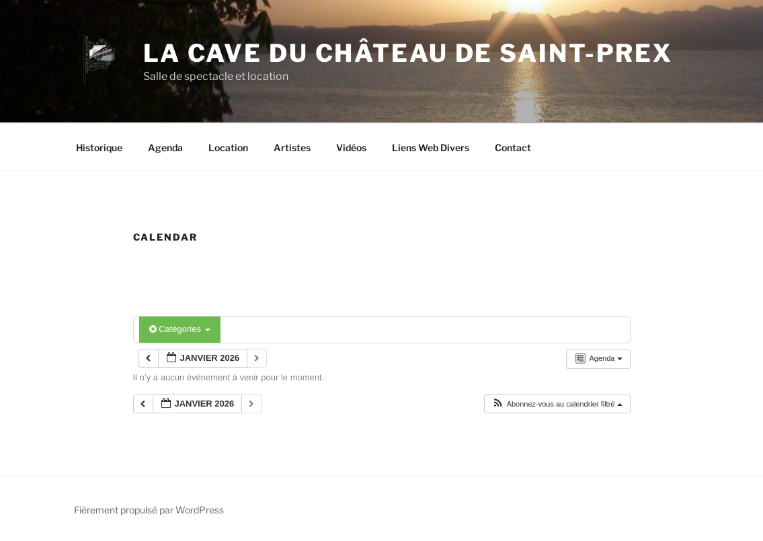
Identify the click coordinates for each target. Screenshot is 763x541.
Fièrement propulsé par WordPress (149, 509)
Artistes (292, 147)
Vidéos (351, 147)
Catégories (179, 329)
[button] (557, 404)
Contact (513, 147)
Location (228, 147)
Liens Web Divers (430, 147)
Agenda (165, 147)
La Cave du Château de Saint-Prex (408, 53)
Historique (99, 147)
